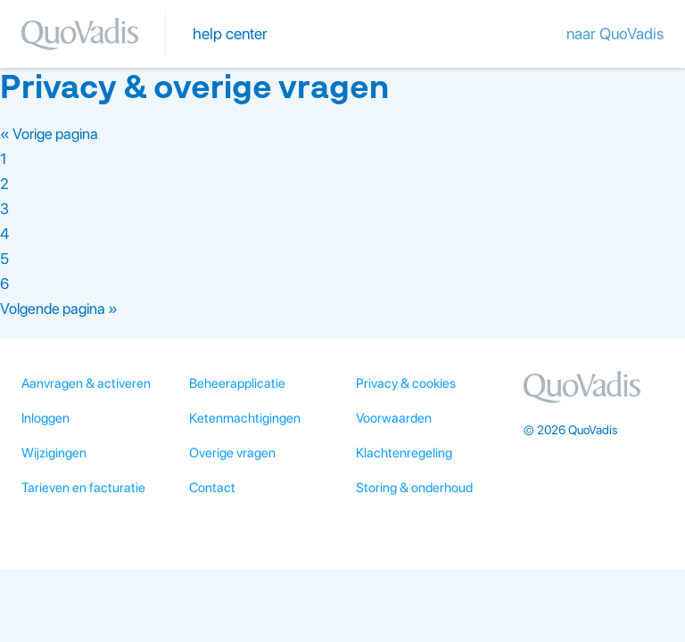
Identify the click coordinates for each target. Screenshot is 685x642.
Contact (212, 488)
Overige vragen (232, 453)
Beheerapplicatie (237, 383)
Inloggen (45, 418)
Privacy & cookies (406, 383)
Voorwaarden (394, 418)
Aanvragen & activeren (86, 383)
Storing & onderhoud (414, 488)
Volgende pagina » (59, 308)
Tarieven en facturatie (83, 488)
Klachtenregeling (404, 453)
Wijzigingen (54, 453)
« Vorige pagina (49, 134)
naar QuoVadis (615, 33)
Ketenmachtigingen (245, 418)
